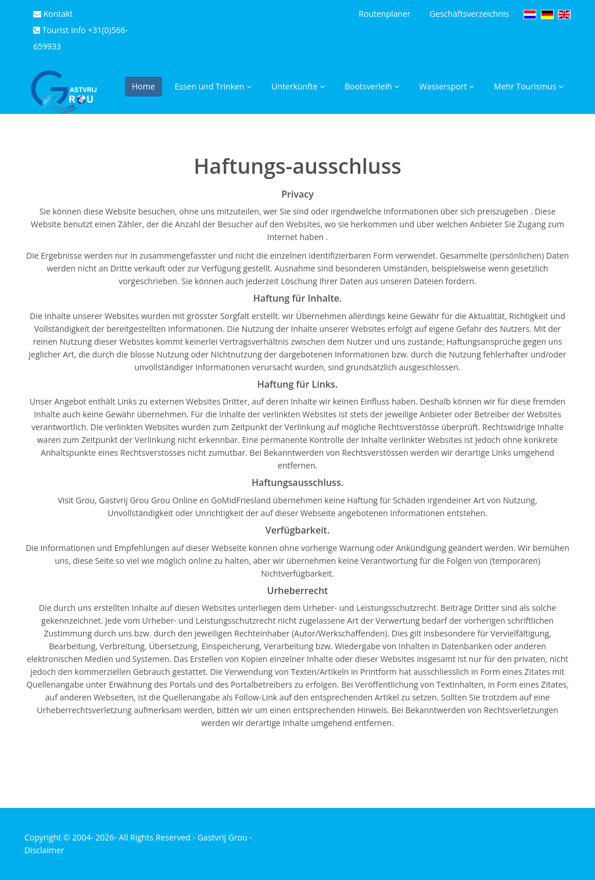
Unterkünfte (298, 86)
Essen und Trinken (213, 86)
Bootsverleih (372, 86)
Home (143, 86)
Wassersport (446, 86)
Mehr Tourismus (529, 86)
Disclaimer (44, 850)
